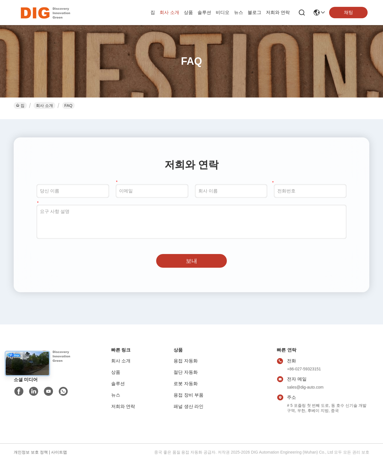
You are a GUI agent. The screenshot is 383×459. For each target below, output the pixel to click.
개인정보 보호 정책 (31, 452)
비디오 (222, 12)
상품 (188, 12)
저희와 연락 (278, 12)
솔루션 (204, 12)
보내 (191, 261)
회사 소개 (169, 12)
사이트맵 (59, 452)
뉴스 (238, 12)
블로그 (254, 12)
